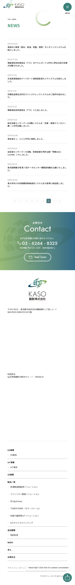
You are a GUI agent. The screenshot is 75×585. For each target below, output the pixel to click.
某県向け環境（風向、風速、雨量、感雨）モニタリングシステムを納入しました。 (37, 48)
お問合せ (11, 557)
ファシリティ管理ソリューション (24, 494)
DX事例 (13, 455)
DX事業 (11, 450)
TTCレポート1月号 (43, 62)
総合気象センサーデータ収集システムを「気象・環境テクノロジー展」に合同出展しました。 (37, 124)
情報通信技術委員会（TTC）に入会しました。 (28, 110)
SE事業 (11, 474)
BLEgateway (16, 501)
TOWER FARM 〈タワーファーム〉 (25, 508)
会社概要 (11, 530)
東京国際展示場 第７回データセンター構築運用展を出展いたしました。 (37, 169)
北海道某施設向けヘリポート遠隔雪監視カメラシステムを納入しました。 (37, 80)
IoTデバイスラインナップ (21, 523)
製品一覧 (11, 482)
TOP (9, 19)
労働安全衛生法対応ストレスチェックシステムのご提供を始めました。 (37, 95)
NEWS (10, 542)
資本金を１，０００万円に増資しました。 (26, 138)
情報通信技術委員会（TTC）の (21, 62)
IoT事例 (13, 467)
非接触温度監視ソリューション (24, 487)
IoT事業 (11, 462)
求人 (9, 549)
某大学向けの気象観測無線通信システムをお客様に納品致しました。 (36, 184)
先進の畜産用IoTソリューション (24, 515)
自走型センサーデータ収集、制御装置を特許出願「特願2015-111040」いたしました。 (35, 153)
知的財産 (14, 535)
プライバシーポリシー (17, 567)
